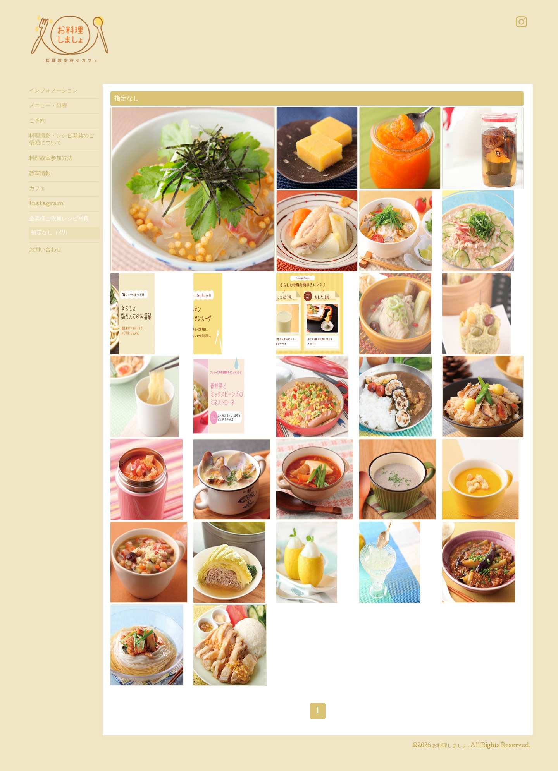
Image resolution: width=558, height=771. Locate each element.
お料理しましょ (449, 746)
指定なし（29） (51, 233)
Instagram (46, 204)
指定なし (126, 99)
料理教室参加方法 (50, 159)
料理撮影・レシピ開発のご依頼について (61, 139)
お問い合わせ (45, 250)
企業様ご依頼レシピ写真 (59, 219)
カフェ (37, 189)
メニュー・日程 (48, 106)
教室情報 (40, 174)
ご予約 (37, 121)
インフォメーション (53, 91)
